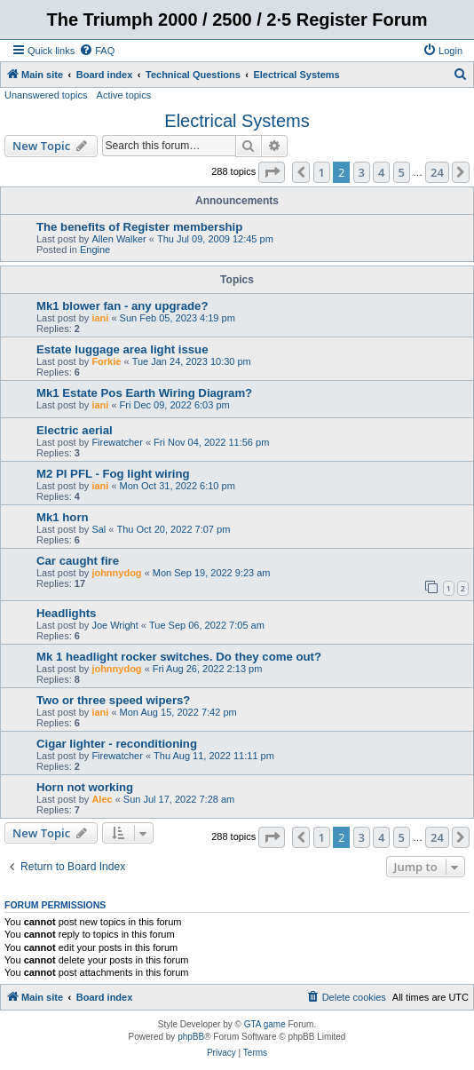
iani (99, 318)
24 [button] (437, 172)
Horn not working (84, 787)
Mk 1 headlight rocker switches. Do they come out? (178, 656)
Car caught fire (77, 560)
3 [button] (362, 172)
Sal (98, 529)
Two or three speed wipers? (113, 700)
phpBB (191, 1037)
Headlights (66, 613)
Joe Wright (114, 625)
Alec (101, 799)
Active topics (124, 95)
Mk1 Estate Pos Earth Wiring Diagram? (144, 393)
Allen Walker (118, 239)
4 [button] (381, 172)
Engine (95, 249)
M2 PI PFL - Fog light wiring (113, 473)
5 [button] (402, 172)
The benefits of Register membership (139, 227)
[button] (271, 172)
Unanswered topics (46, 95)
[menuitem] (97, 50)
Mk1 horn (62, 517)
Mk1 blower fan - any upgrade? (122, 306)
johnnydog (116, 572)
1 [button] (322, 172)
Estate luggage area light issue (122, 349)
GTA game (265, 1024)
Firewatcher (116, 442)
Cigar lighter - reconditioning (116, 743)
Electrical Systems (236, 121)
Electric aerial (74, 430)
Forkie (106, 361)
